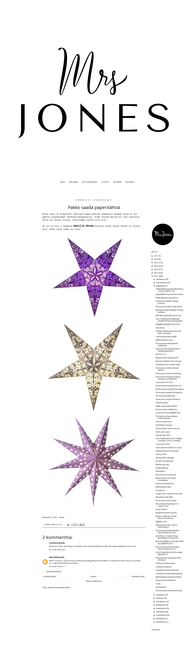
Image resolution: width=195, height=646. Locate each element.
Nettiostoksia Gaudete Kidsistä (168, 577)
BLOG (62, 182)
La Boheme (53, 543)
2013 (156, 269)
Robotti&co (160, 471)
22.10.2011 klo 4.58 (57, 549)
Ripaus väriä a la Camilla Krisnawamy (166, 479)
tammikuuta (161, 622)
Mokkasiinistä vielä (163, 487)
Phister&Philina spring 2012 (167, 298)
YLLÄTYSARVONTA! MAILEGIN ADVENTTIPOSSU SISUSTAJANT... (170, 320)
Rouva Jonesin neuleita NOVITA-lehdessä (169, 559)
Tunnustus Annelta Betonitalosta (169, 573)
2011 (156, 276)
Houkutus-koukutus (164, 567)
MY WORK (117, 182)
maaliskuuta (161, 615)
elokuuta (160, 598)
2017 (156, 256)
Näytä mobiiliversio (94, 581)
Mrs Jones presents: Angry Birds (169, 306)
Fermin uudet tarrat (164, 421)
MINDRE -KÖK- (161, 521)
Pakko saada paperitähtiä (166, 406)
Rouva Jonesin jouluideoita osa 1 (169, 385)
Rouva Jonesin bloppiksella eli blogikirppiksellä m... (168, 350)
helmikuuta (161, 618)
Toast (158, 583)
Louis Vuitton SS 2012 (164, 382)
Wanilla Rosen (84, 225)
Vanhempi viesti (138, 576)
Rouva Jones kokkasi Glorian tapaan (167, 369)
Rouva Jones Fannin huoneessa (168, 373)
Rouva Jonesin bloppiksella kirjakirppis (167, 344)
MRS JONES (73, 182)
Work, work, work (163, 432)
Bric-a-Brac (160, 328)
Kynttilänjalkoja (162, 468)
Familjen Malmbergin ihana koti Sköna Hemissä (168, 332)
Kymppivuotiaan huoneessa (167, 451)
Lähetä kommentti (53, 571)
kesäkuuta (160, 605)
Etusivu (93, 576)
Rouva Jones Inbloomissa (166, 500)
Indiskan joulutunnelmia (165, 563)
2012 (156, 273)
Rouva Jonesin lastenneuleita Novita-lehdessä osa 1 (167, 548)
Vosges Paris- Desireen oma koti (169, 493)
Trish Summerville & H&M (166, 336)
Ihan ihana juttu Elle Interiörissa (168, 315)
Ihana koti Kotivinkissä (165, 483)
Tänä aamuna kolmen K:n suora (169, 447)
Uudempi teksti (49, 576)
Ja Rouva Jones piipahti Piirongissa (170, 389)
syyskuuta (160, 595)
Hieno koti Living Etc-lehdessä (168, 399)
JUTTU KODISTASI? (89, 182)
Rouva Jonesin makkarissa (166, 409)
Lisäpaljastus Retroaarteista (167, 570)
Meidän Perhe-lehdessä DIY (167, 358)
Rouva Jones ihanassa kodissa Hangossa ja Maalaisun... (168, 378)
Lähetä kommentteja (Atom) (58, 587)
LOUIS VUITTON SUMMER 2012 (168, 413)
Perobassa (160, 490)
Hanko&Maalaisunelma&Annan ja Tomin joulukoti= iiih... (169, 290)
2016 (156, 259)
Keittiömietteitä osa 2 (164, 340)
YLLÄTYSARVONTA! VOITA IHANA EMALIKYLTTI (169, 553)
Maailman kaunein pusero (166, 512)
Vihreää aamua (162, 402)
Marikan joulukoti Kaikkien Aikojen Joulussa (170, 311)
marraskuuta (161, 282)
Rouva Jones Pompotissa (166, 474)
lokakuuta (160, 286)
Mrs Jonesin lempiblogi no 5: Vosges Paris (167, 505)
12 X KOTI (105, 182)
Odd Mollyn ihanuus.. (164, 425)
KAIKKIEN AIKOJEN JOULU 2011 (168, 324)
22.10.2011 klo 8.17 (57, 566)
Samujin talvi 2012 (163, 435)
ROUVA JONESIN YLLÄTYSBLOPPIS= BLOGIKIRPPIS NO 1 (170, 542)
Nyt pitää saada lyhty (164, 497)
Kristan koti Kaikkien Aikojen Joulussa (167, 302)
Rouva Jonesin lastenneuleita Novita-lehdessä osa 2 (167, 531)
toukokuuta (161, 608)
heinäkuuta (161, 601)
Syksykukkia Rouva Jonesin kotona (169, 294)
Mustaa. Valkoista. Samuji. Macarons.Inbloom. (166, 517)
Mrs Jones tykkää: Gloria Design (168, 361)
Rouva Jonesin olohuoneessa (167, 428)
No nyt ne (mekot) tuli (164, 461)
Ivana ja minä (161, 454)
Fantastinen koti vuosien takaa (168, 364)
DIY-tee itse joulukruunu (165, 396)
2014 (156, 266)
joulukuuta (160, 279)
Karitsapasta (161, 587)
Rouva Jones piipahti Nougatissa (169, 392)
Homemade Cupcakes (165, 457)
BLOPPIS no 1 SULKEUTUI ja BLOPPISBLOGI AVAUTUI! (167, 537)
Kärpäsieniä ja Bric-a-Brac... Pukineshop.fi (167, 526)
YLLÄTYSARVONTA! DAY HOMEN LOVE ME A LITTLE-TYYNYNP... (169, 439)
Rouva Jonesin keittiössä (166, 580)
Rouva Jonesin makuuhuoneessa (169, 590)
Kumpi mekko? (162, 509)
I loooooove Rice (163, 444)
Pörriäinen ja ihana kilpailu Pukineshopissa (166, 417)
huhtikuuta (160, 611)
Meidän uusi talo (162, 464)
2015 (156, 262)
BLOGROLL (130, 182)
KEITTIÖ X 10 (161, 354)
